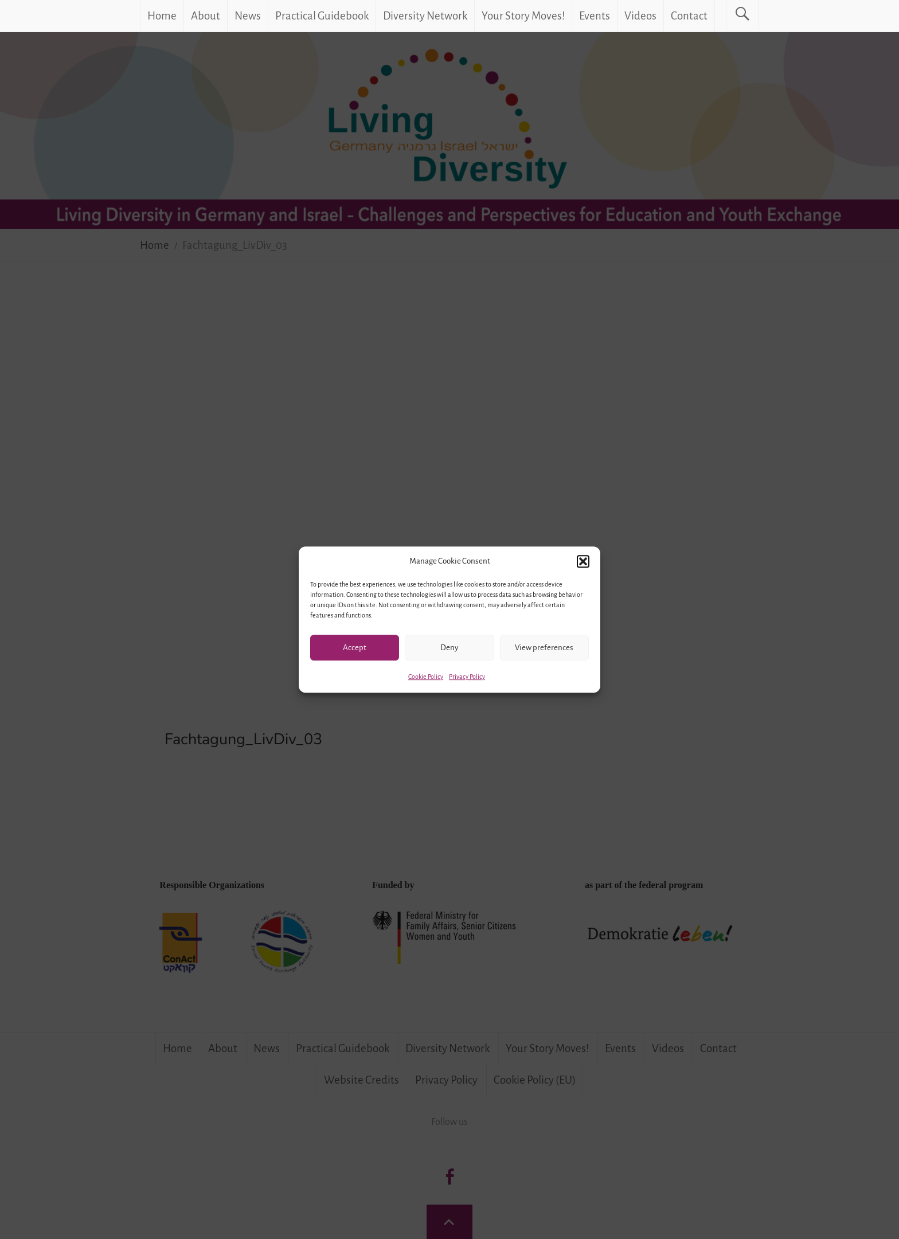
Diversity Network (425, 16)
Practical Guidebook (322, 16)
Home (162, 16)
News (247, 16)
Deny (449, 647)
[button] (583, 561)
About (205, 16)
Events (594, 16)
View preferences (544, 647)
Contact (689, 16)
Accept (354, 647)
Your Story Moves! (523, 16)
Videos (640, 16)
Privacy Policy (467, 676)
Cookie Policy (425, 676)
